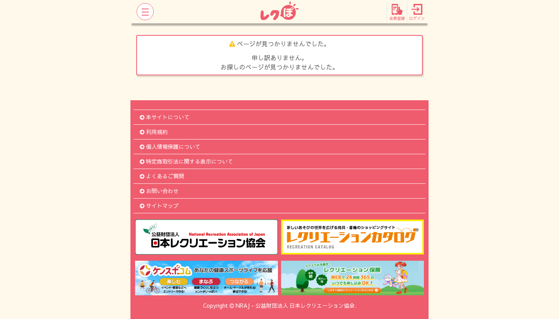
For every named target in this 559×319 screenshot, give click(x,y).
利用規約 (154, 132)
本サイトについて (164, 117)
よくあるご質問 (162, 176)
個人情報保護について (170, 146)
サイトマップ (159, 205)
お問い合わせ (159, 191)
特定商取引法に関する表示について (186, 161)
